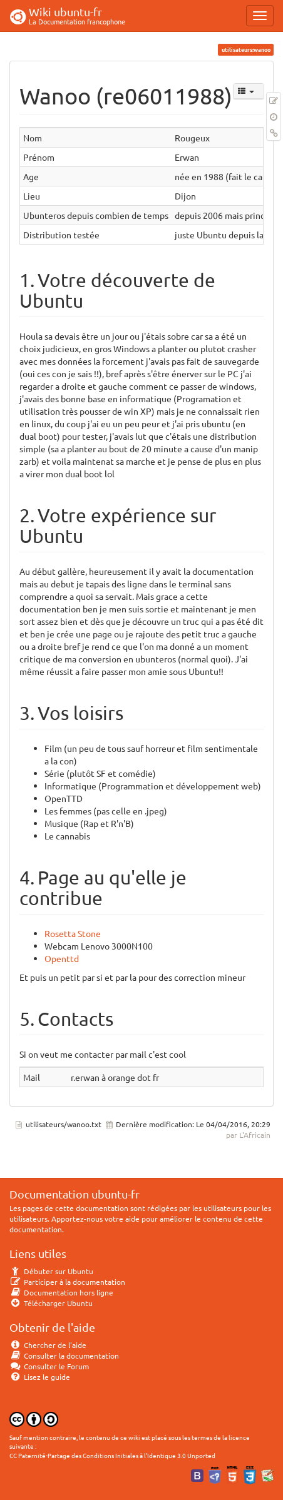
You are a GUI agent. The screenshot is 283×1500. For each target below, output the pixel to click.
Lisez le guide (39, 1377)
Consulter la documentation (64, 1356)
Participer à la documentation (67, 1282)
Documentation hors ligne (61, 1292)
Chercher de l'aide (47, 1345)
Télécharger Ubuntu (51, 1303)
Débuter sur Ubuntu (51, 1271)
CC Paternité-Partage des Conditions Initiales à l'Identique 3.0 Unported (112, 1455)
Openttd (61, 958)
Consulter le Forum (49, 1366)
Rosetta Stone (72, 933)
